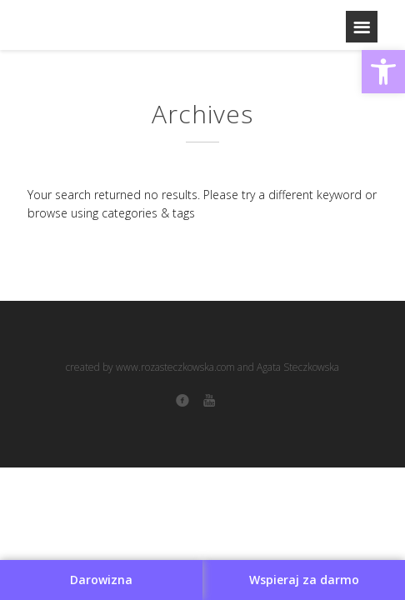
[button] (383, 71)
